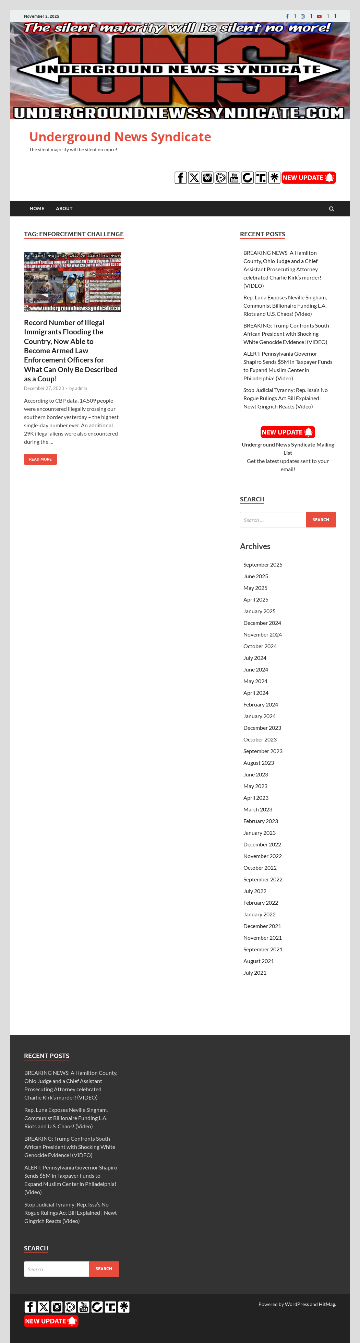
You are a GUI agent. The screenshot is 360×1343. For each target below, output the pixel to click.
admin (81, 388)
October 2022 (260, 867)
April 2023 (255, 797)
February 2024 (260, 704)
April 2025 (255, 599)
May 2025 (255, 587)
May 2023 (255, 786)
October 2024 (260, 646)
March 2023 (257, 809)
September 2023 (263, 751)
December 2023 (262, 727)
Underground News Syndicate (120, 136)
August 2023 (258, 762)
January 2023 (259, 832)
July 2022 (254, 891)
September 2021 (263, 949)
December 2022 (262, 844)
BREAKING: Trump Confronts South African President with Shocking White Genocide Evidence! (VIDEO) (286, 333)
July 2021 (254, 972)
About (64, 208)
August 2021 (258, 961)
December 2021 (262, 926)
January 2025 (259, 611)
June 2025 (255, 576)
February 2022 (260, 902)
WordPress (297, 1304)
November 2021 (262, 937)
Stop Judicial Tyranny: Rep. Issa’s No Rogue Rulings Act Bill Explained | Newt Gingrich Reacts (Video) (285, 398)
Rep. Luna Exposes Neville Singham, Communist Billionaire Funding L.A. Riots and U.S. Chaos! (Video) (285, 305)
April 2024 (255, 692)
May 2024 (255, 681)
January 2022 (259, 914)
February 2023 (260, 821)
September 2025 (263, 564)
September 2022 (263, 879)
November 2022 (262, 856)
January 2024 (259, 716)
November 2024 (262, 634)
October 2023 (260, 739)
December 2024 (262, 622)
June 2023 (255, 774)
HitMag (327, 1304)
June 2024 (255, 669)
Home (37, 208)
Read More (38, 458)
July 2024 (254, 657)
